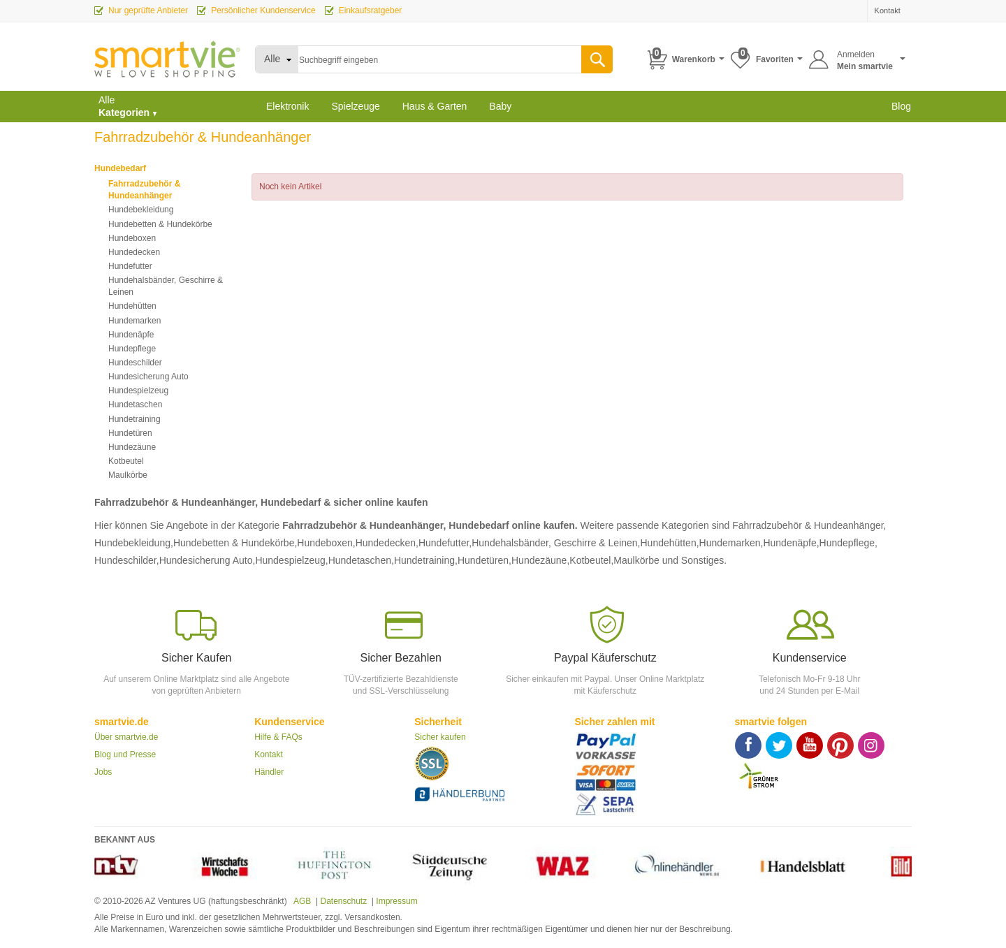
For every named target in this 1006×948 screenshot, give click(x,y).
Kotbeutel (126, 461)
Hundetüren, (484, 560)
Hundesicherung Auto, (207, 560)
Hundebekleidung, (133, 542)
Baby (500, 106)
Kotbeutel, (591, 560)
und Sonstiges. (694, 560)
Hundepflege (132, 348)
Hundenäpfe (131, 335)
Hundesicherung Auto (148, 376)
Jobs (103, 772)
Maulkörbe (127, 475)
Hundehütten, (670, 542)
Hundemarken (134, 321)
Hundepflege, (848, 542)
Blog (901, 106)
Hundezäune (132, 447)
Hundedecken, (387, 542)
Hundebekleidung (140, 209)
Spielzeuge (355, 106)
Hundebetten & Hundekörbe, (235, 542)
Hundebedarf (120, 168)
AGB (301, 901)
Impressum (396, 901)
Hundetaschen (135, 404)
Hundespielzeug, (291, 560)
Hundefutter (130, 266)
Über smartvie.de (126, 737)
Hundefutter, (445, 542)
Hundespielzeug (138, 390)
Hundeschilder (135, 362)
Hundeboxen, (326, 542)
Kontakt (268, 754)
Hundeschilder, (126, 560)
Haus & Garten (434, 106)
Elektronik (287, 106)
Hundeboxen (132, 238)
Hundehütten (132, 306)
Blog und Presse (125, 754)
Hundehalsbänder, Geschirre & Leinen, (556, 542)
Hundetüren (130, 433)
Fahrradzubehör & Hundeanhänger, (809, 525)
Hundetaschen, (361, 560)
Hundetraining (134, 419)
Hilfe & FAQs (278, 737)
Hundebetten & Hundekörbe (160, 224)
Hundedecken (134, 252)
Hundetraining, (426, 560)
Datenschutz (343, 901)
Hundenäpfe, (791, 542)
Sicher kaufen (439, 737)
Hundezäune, (540, 560)
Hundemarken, (731, 542)
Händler (269, 772)
